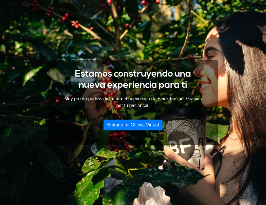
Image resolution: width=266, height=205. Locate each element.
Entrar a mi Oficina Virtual (133, 124)
